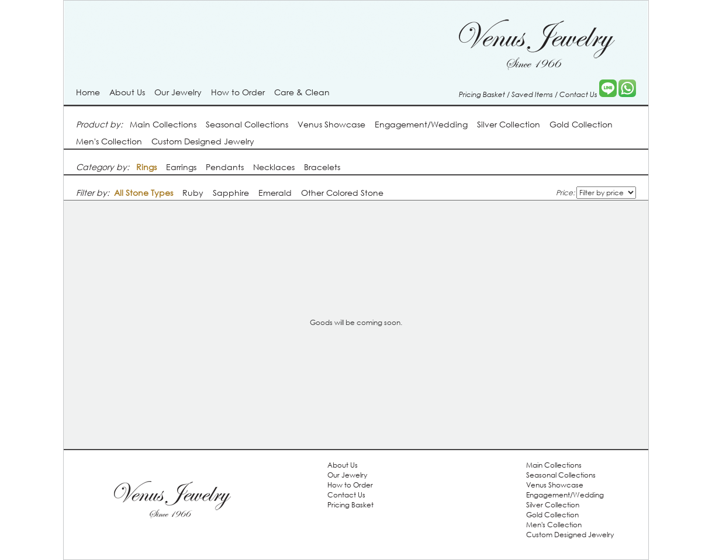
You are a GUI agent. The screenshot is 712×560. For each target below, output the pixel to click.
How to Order (238, 92)
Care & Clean (302, 92)
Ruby (192, 192)
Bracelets (322, 166)
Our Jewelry (178, 92)
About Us (127, 92)
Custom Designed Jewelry (202, 141)
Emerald (275, 192)
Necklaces (274, 166)
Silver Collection (508, 124)
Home (88, 92)
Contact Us (578, 94)
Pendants (225, 166)
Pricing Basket (482, 94)
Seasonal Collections (247, 124)
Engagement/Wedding (421, 124)
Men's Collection (109, 141)
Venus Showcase (331, 124)
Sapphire (231, 192)
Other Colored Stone (342, 192)
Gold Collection (581, 124)
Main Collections (163, 124)
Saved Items (532, 94)
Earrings (181, 166)
